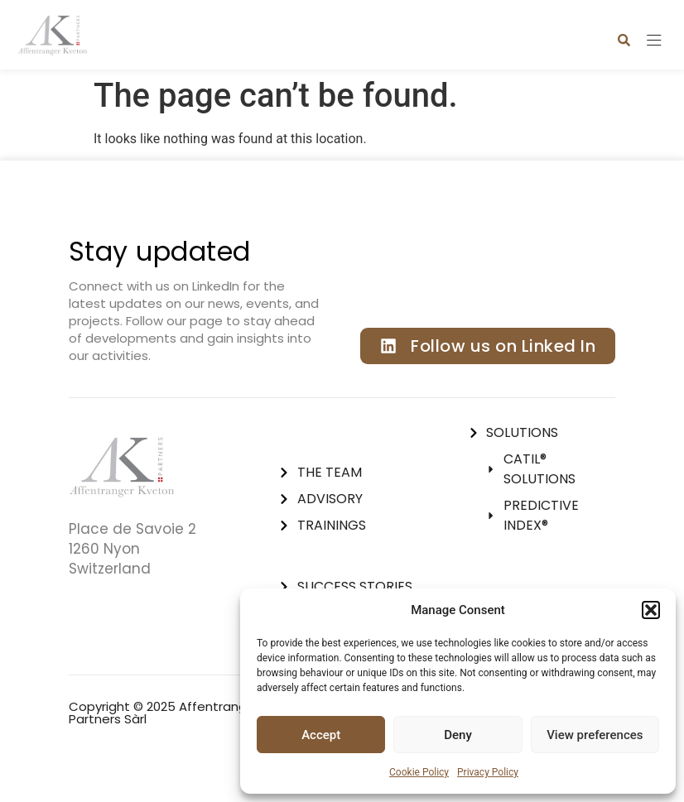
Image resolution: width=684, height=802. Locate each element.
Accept (320, 735)
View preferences (595, 735)
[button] (651, 610)
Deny (458, 735)
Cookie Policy (419, 772)
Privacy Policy (487, 772)
